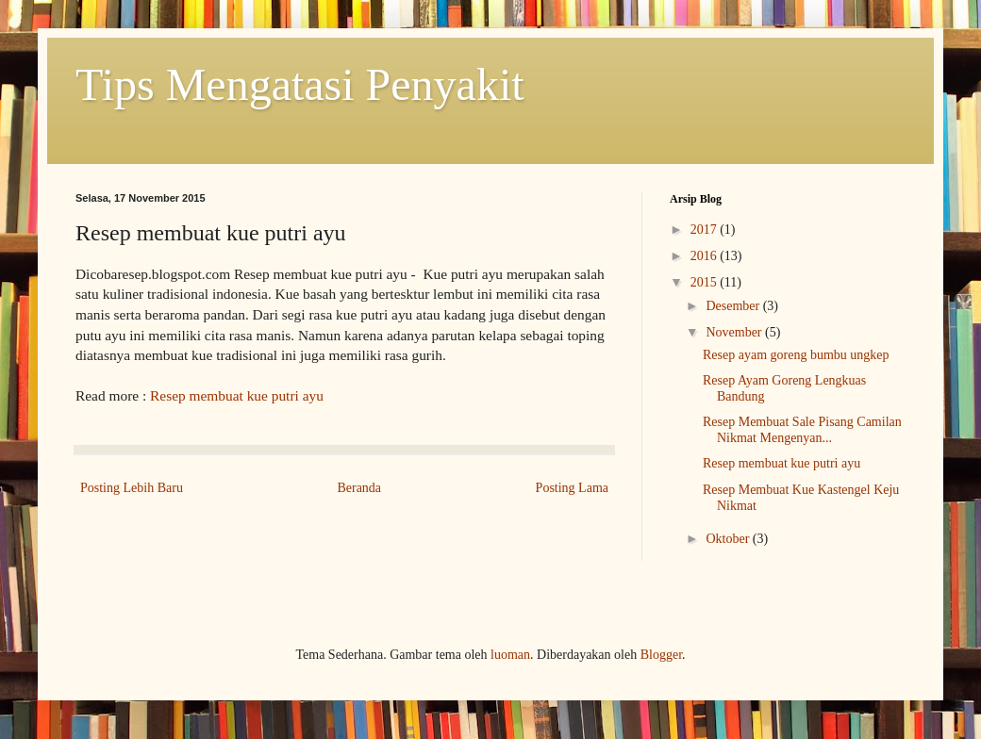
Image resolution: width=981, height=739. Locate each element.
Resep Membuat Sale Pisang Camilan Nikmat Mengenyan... (802, 430)
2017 (705, 229)
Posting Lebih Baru (131, 488)
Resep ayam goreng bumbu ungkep (796, 355)
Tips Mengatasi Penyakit (299, 84)
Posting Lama (572, 488)
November (735, 332)
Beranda (359, 488)
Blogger (661, 655)
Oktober (729, 539)
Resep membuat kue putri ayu (237, 395)
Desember (734, 306)
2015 (705, 282)
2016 (705, 256)
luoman (510, 655)
